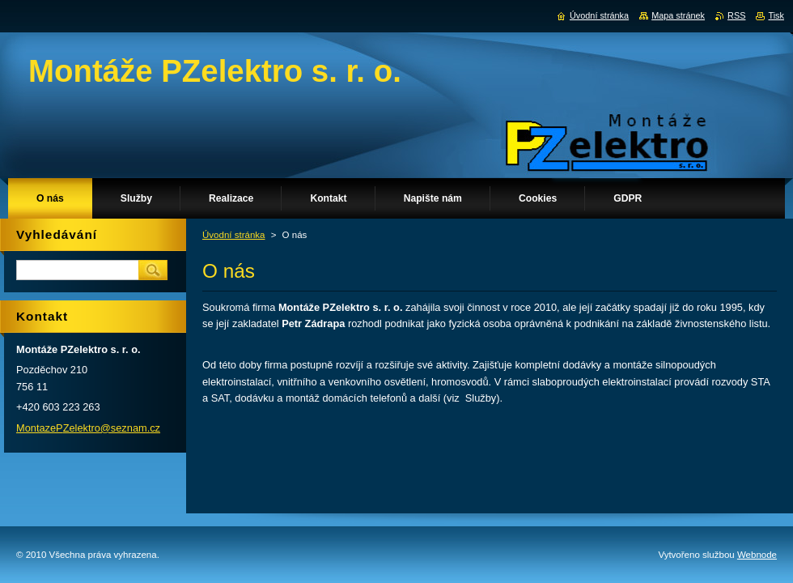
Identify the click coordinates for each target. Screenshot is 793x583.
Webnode (757, 555)
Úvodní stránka (233, 235)
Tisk (776, 15)
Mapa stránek (678, 15)
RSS (736, 15)
